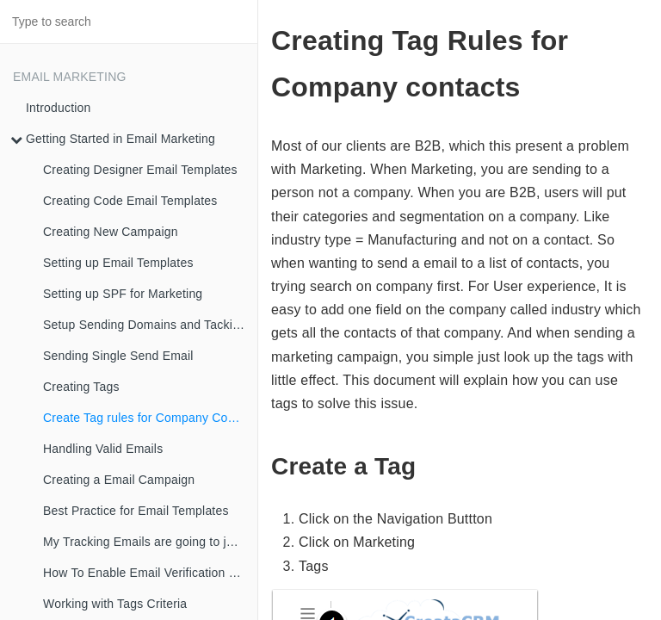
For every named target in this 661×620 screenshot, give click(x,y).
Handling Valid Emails (103, 449)
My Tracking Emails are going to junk (144, 542)
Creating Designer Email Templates (140, 170)
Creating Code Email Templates (130, 201)
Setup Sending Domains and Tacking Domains (150, 325)
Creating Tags (81, 387)
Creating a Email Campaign (119, 480)
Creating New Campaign (110, 232)
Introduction (58, 108)
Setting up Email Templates (118, 263)
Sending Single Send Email (118, 356)
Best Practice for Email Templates (136, 511)
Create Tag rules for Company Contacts (150, 418)
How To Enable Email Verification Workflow (150, 573)
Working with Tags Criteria (115, 604)
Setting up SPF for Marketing (122, 294)
